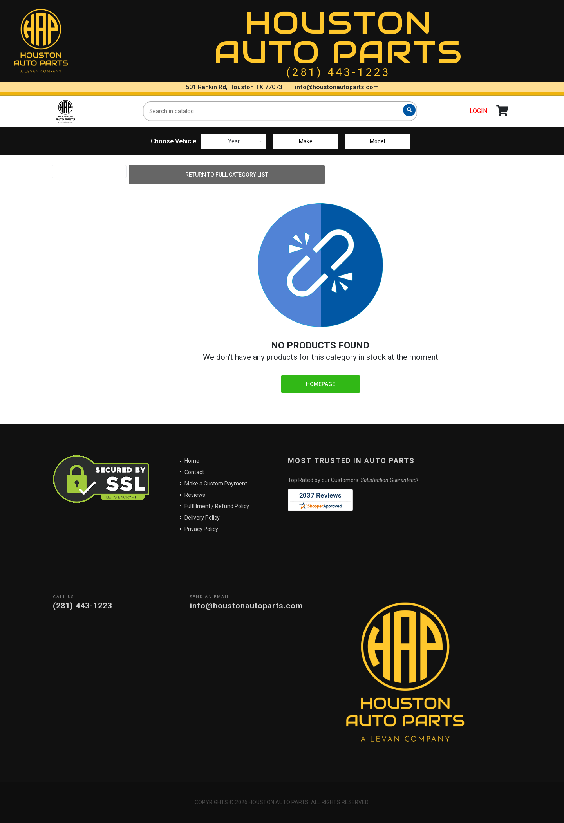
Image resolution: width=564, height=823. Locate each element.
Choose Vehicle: (174, 141)
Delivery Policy (202, 517)
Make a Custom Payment (215, 483)
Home (191, 461)
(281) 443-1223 (338, 72)
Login (478, 111)
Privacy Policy (201, 529)
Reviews (194, 495)
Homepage (320, 384)
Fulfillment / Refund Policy (216, 506)
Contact (194, 472)
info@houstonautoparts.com (337, 87)
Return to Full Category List (226, 174)
